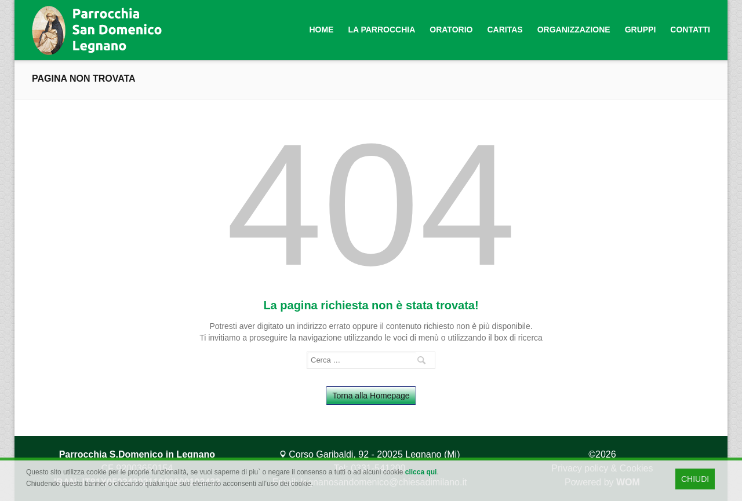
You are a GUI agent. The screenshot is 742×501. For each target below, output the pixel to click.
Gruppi (640, 29)
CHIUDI (695, 479)
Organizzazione (573, 29)
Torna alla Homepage (370, 395)
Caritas (504, 29)
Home (321, 29)
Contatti (690, 29)
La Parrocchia (381, 29)
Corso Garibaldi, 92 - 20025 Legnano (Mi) (369, 454)
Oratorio (451, 29)
